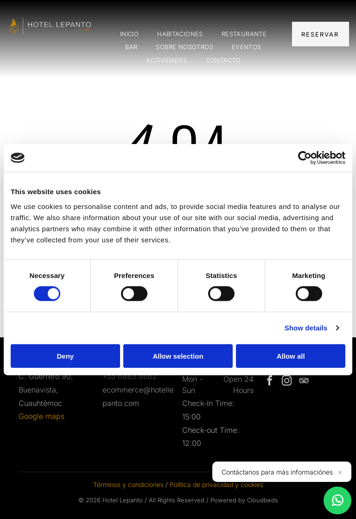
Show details (306, 328)
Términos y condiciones (128, 484)
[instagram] (286, 382)
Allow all (291, 356)
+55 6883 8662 (129, 376)
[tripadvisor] (303, 382)
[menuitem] (129, 34)
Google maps (41, 416)
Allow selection (178, 356)
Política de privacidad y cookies (216, 484)
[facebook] (269, 382)
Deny (65, 356)
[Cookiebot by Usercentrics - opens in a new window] (304, 158)
